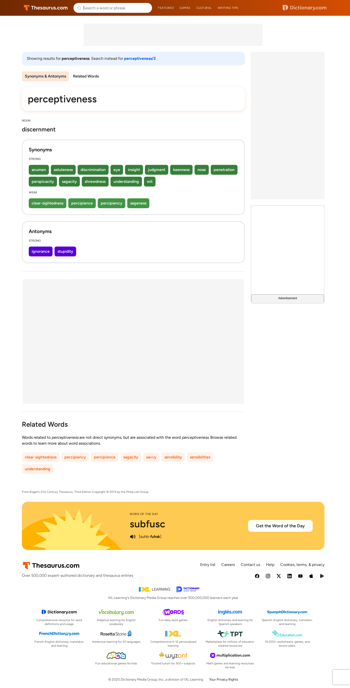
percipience (82, 203)
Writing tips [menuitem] (228, 8)
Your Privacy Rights (223, 679)
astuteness (63, 169)
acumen (39, 169)
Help (270, 564)
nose (201, 169)
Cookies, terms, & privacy (302, 564)
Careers (228, 564)
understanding (126, 181)
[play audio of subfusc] (133, 537)
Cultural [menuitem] (204, 8)
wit (150, 181)
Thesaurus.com (46, 7)
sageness (138, 203)
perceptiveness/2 (140, 58)
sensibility (173, 457)
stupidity (65, 251)
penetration (224, 169)
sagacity (69, 181)
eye (116, 169)
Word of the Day (144, 514)
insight (134, 169)
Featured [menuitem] (166, 8)
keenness (181, 169)
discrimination (93, 169)
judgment (156, 169)
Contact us (250, 564)
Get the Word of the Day (280, 526)
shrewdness (95, 181)
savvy (151, 457)
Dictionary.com (304, 8)
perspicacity (43, 181)
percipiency (111, 203)
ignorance (41, 251)
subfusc (147, 524)
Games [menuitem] (185, 8)
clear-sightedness (47, 203)
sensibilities (200, 457)
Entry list (207, 564)
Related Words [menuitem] (86, 76)
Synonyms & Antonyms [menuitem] (45, 76)
